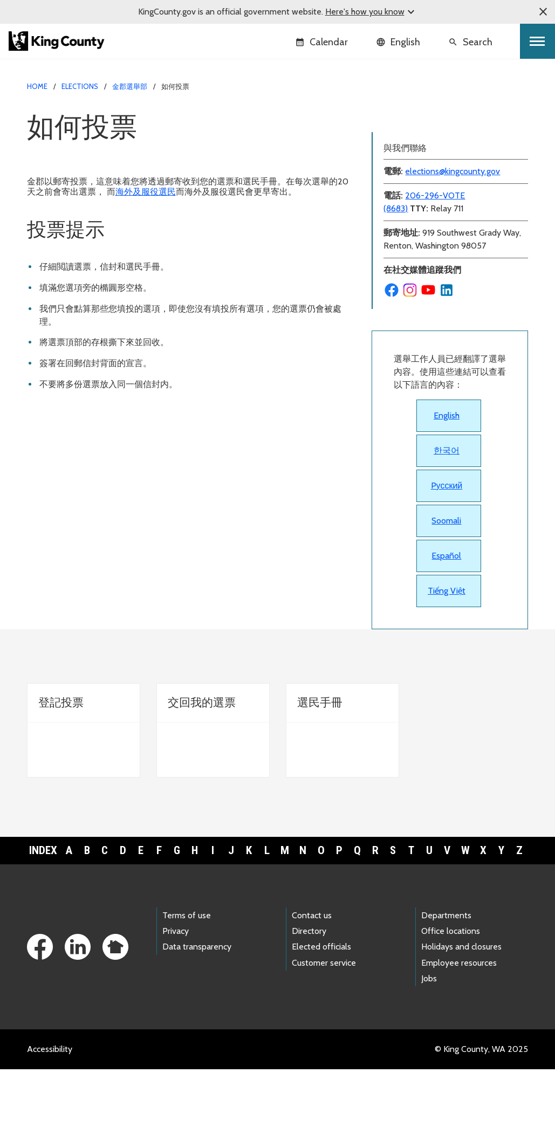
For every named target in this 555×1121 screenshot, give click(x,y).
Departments (446, 967)
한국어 (447, 502)
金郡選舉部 (129, 86)
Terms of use (186, 967)
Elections (79, 86)
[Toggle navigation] (537, 41)
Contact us (312, 967)
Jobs (429, 1030)
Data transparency (196, 998)
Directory (309, 983)
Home (37, 86)
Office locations (450, 983)
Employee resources (459, 1014)
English (447, 467)
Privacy (175, 983)
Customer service (324, 1014)
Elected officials (321, 998)
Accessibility (49, 1101)
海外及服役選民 (145, 192)
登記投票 (395, 136)
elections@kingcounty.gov (452, 223)
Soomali (446, 572)
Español (446, 607)
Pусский (447, 537)
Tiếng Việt (446, 642)
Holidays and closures (461, 998)
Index (43, 902)
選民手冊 (395, 153)
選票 (386, 119)
